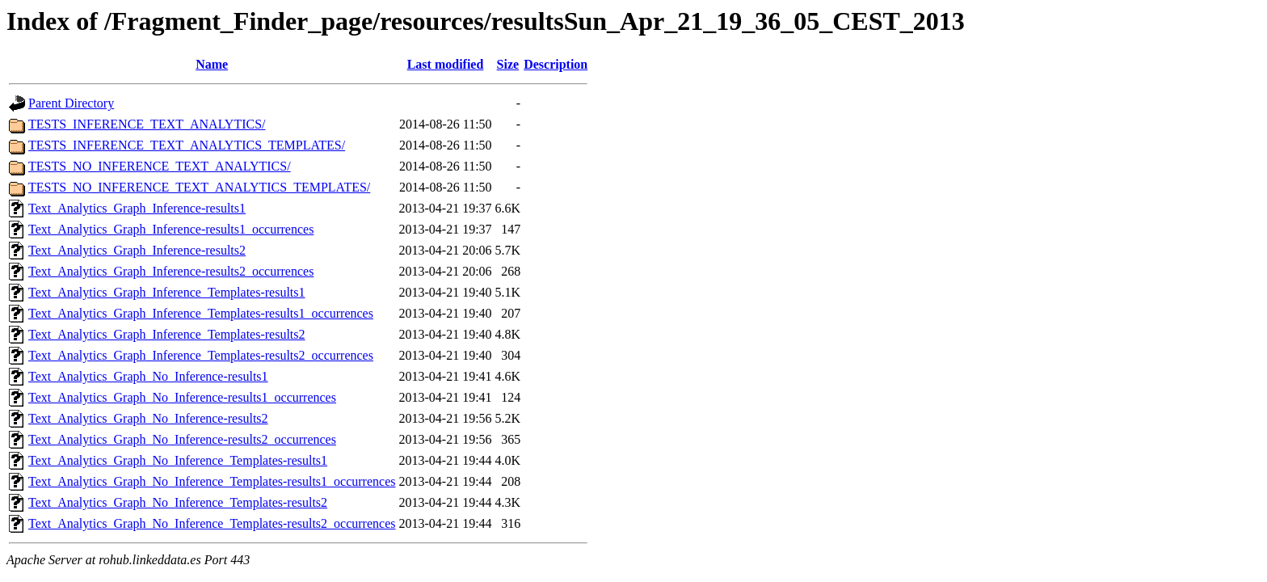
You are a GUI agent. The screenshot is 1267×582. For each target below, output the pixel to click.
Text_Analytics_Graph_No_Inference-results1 (148, 376)
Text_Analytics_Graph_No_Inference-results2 (148, 418)
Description (555, 64)
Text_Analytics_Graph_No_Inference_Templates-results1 (177, 460)
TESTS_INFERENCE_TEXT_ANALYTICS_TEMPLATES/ (186, 145)
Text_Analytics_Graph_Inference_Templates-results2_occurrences (200, 355)
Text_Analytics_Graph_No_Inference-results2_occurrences (182, 439)
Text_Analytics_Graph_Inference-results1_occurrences (171, 229)
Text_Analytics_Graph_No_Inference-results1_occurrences (182, 397)
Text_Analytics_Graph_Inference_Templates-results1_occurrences (200, 313)
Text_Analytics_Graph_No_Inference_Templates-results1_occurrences (211, 481)
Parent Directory (71, 103)
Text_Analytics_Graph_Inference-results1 (137, 208)
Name (212, 64)
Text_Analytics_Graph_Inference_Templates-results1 (166, 292)
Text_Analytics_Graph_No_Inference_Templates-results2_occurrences (211, 523)
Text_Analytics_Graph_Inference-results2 (137, 250)
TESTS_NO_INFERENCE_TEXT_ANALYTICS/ (159, 166)
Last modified (445, 64)
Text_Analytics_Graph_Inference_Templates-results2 (166, 334)
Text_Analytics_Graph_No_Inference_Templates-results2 (177, 502)
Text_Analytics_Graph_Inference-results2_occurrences (171, 271)
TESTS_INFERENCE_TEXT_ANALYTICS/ (147, 124)
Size (508, 64)
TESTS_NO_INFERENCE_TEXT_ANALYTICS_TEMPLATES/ (199, 187)
